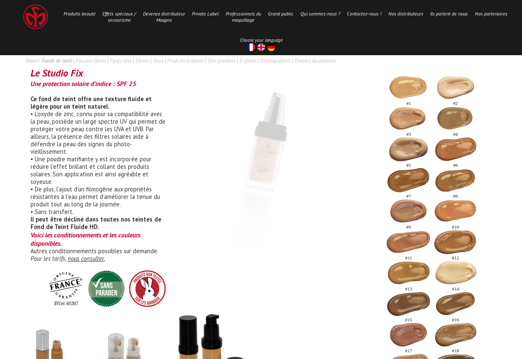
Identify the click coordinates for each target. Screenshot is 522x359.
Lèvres (142, 60)
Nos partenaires (491, 13)
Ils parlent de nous (449, 13)
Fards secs (121, 60)
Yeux (158, 60)
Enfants (247, 60)
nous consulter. (86, 258)
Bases (32, 60)
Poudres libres (91, 60)
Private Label (205, 13)
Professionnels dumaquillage (243, 16)
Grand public (280, 13)
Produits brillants (185, 60)
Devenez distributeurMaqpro (164, 16)
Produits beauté (80, 13)
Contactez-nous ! (364, 13)
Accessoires (324, 60)
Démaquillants (275, 60)
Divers (301, 60)
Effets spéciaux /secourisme (119, 16)
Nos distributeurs (405, 13)
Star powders (222, 60)
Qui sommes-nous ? (320, 13)
